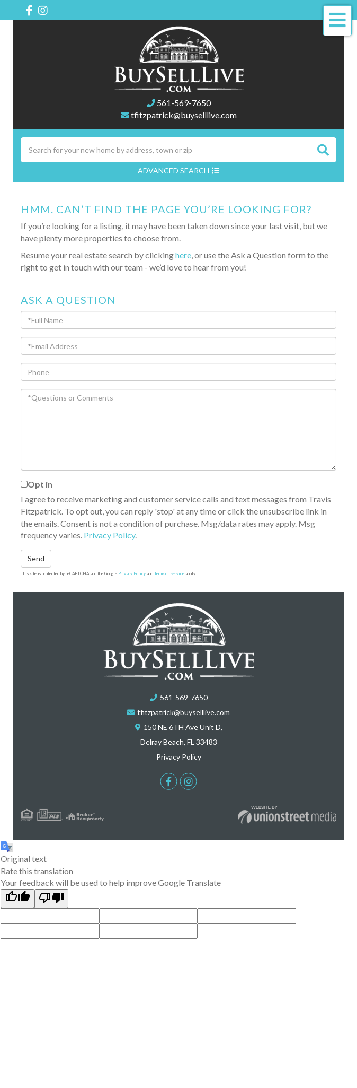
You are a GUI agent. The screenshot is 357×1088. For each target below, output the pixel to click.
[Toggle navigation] (337, 20)
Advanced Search (173, 170)
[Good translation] (17, 898)
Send (36, 558)
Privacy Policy (109, 535)
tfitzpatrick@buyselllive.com (184, 115)
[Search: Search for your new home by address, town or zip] (165, 149)
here (183, 255)
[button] (323, 149)
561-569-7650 (184, 103)
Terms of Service (169, 573)
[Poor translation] (51, 898)
